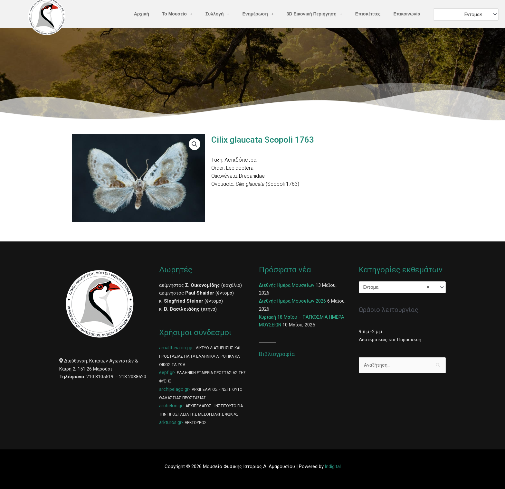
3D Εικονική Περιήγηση (314, 13)
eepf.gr (166, 372)
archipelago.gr (174, 389)
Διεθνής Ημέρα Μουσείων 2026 (293, 301)
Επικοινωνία (406, 13)
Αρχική (141, 13)
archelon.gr (171, 406)
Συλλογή (217, 13)
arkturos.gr (170, 422)
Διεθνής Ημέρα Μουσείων (287, 285)
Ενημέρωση (258, 13)
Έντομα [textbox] (473, 14)
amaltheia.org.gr (176, 348)
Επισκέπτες (368, 13)
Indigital (333, 466)
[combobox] (466, 14)
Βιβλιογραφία (277, 354)
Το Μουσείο (177, 13)
